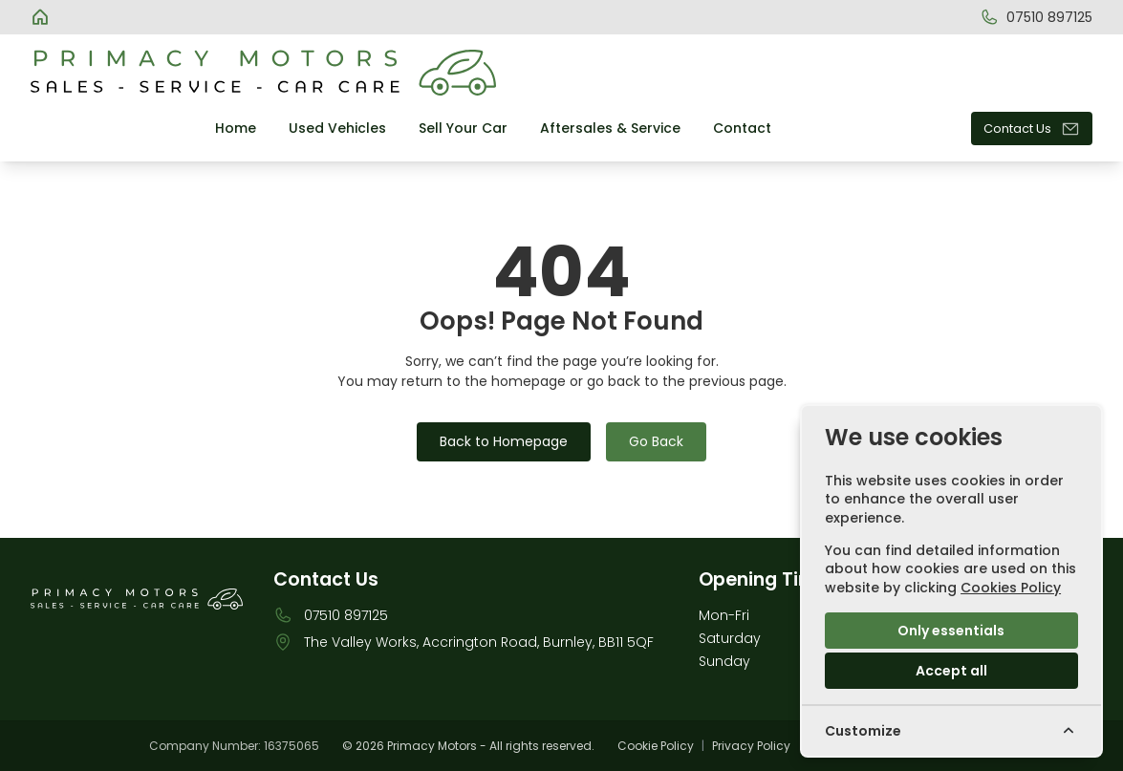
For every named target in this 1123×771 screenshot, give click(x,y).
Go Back (656, 441)
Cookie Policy (655, 746)
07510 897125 (346, 615)
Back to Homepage (504, 441)
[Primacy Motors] (42, 17)
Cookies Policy (1011, 587)
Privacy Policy (751, 746)
